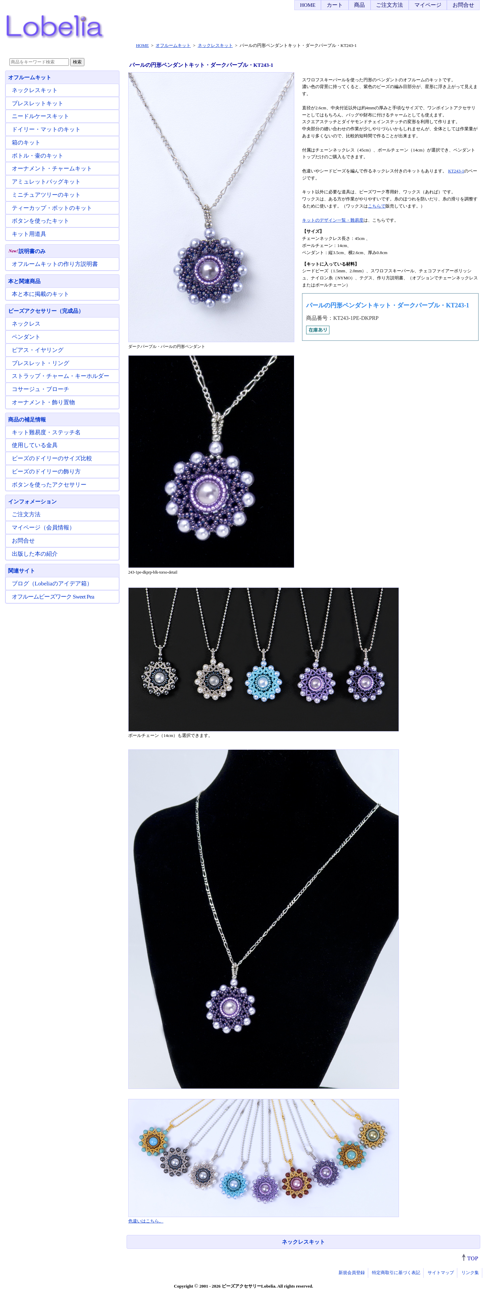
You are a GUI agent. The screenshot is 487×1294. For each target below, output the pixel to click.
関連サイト (21, 571)
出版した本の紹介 (35, 554)
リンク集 (470, 1272)
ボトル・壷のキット (37, 156)
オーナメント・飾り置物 (43, 402)
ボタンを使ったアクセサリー (49, 484)
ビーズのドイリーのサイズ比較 (52, 458)
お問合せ (463, 5)
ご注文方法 (389, 5)
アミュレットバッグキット (46, 181)
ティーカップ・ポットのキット (52, 208)
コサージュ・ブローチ (40, 389)
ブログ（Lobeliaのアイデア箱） (52, 583)
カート (335, 5)
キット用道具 (29, 234)
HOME (308, 5)
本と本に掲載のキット (40, 294)
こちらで (376, 206)
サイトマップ (441, 1272)
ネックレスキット (303, 1242)
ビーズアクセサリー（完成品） (46, 311)
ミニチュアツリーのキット (46, 195)
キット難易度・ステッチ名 (46, 432)
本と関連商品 (24, 281)
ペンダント (26, 337)
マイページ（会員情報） (43, 527)
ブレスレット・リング (40, 363)
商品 (359, 5)
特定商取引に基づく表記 (396, 1272)
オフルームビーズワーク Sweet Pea (53, 597)
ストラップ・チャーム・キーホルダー (60, 376)
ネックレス (26, 324)
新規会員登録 (352, 1272)
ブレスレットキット (37, 103)
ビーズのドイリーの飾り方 (46, 471)
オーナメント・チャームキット (52, 168)
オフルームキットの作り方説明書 (55, 264)
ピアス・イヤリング (37, 350)
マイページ (427, 5)
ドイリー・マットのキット (46, 129)
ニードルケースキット (40, 116)
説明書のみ (27, 251)
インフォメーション (32, 501)
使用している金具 (35, 445)
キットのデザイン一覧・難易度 (332, 220)
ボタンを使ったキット (40, 221)
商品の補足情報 (27, 419)
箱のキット (26, 142)
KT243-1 (456, 170)
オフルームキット (29, 77)
